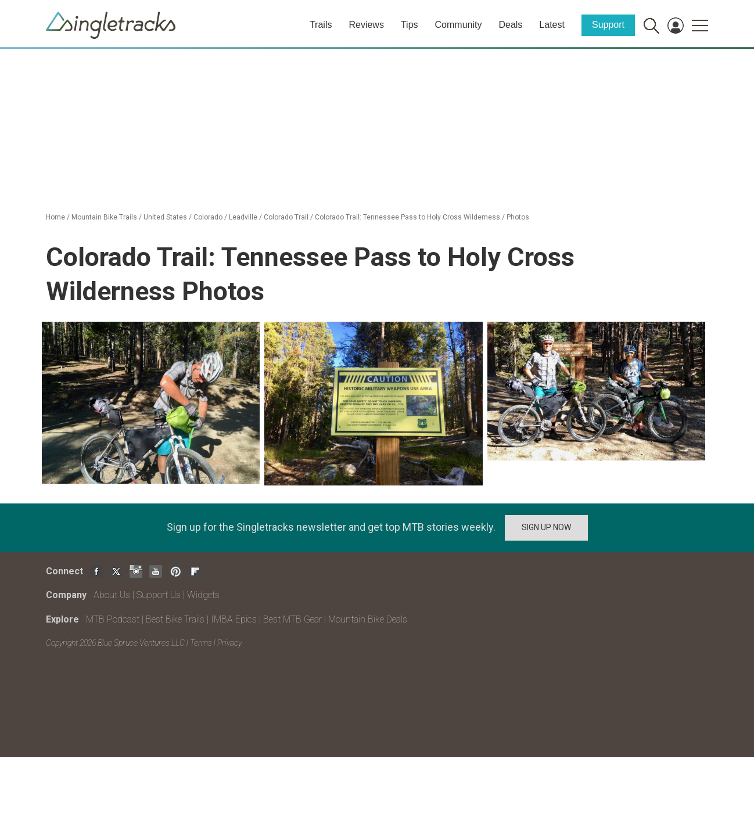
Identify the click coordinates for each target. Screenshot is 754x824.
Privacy (229, 642)
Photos (518, 217)
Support (608, 25)
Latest (552, 25)
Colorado (207, 217)
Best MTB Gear (292, 619)
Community (458, 25)
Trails (321, 25)
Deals (510, 25)
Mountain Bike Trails (104, 217)
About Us (112, 594)
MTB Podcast (112, 619)
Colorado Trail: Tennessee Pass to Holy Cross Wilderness (407, 217)
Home (55, 217)
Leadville (243, 217)
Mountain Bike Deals (367, 619)
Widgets (203, 594)
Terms (201, 642)
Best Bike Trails (175, 619)
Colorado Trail (286, 217)
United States (165, 217)
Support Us (159, 594)
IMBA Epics (234, 619)
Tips (409, 25)
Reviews (366, 25)
